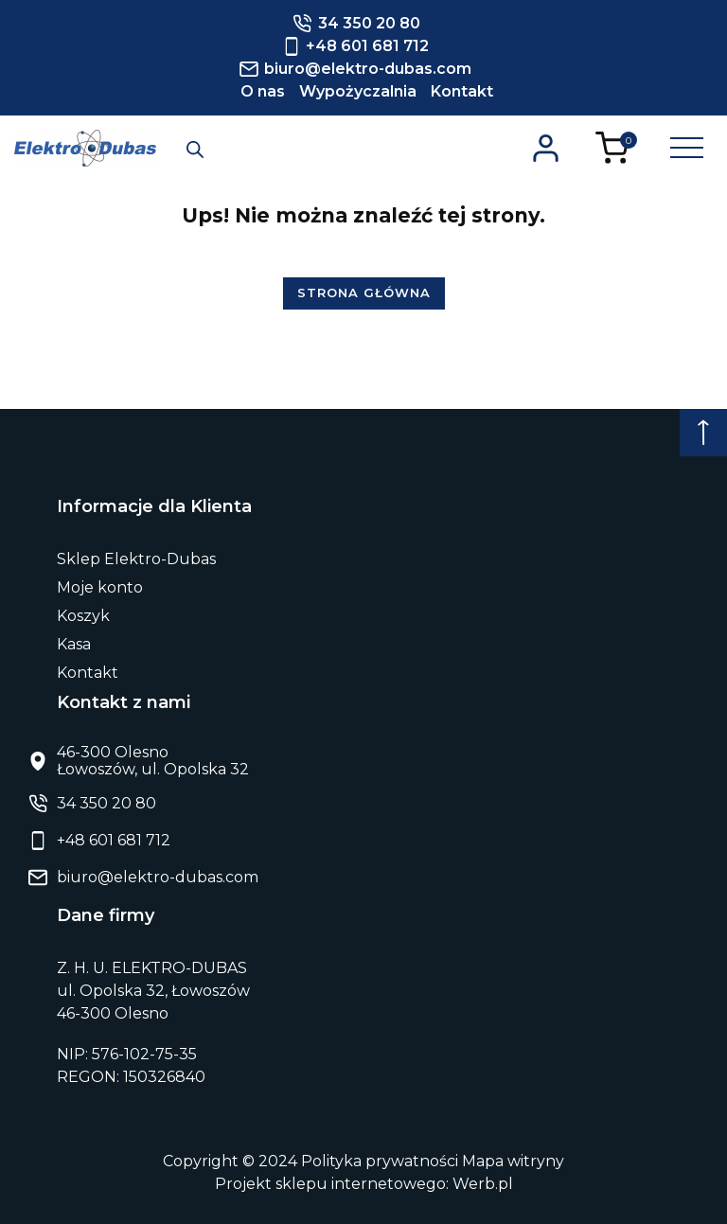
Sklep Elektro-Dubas (136, 559)
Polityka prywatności (379, 1161)
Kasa (74, 644)
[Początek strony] (703, 432)
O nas (262, 91)
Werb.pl (482, 1184)
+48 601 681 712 (113, 840)
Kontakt (462, 91)
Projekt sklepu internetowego (330, 1184)
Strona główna (364, 292)
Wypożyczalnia (358, 91)
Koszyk (83, 616)
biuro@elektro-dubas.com (157, 877)
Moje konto (100, 587)
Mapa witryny (513, 1161)
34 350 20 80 (106, 803)
